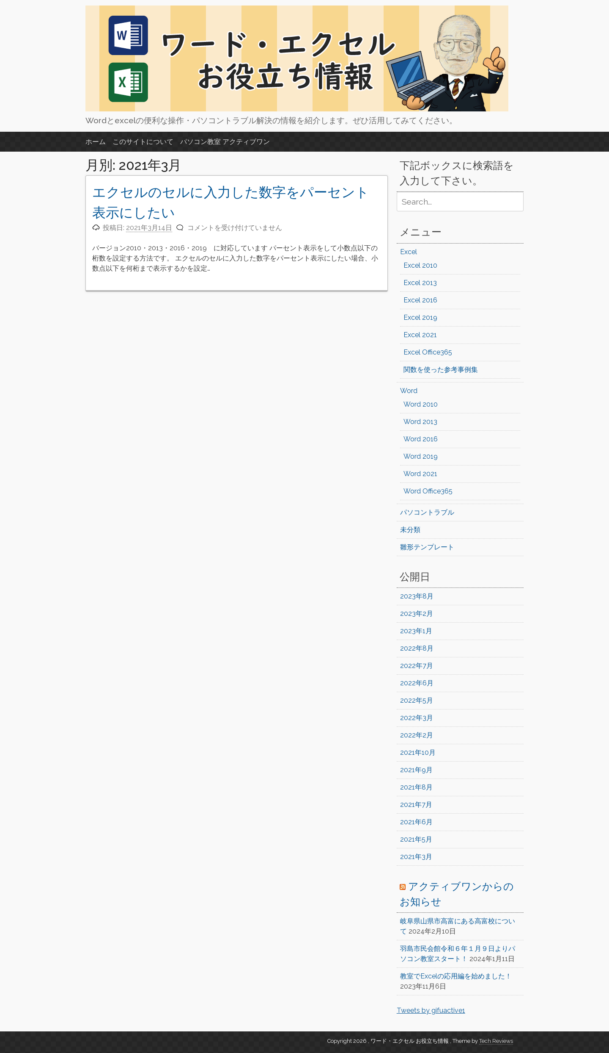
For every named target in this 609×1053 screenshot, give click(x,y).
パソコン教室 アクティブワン (225, 142)
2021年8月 (416, 787)
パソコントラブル (427, 512)
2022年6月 (416, 683)
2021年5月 (416, 839)
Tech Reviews (496, 1041)
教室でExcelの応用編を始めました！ (456, 976)
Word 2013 (420, 422)
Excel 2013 (420, 283)
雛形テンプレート (427, 547)
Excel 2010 (420, 265)
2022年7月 (416, 666)
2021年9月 (416, 770)
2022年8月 (416, 648)
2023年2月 (416, 614)
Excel (408, 252)
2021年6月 (416, 822)
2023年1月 (416, 631)
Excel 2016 (420, 300)
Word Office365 (428, 491)
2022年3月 (416, 718)
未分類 (410, 530)
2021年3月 (416, 857)
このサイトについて (142, 142)
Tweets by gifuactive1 (431, 1010)
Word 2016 (420, 439)
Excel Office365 (427, 352)
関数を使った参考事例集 (440, 370)
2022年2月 (416, 735)
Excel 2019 (420, 317)
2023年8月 (416, 596)
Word (408, 391)
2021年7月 (416, 805)
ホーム (95, 142)
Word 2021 (420, 474)
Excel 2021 (420, 335)
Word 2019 (420, 456)
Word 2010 (420, 404)
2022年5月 (416, 700)
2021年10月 (418, 752)
